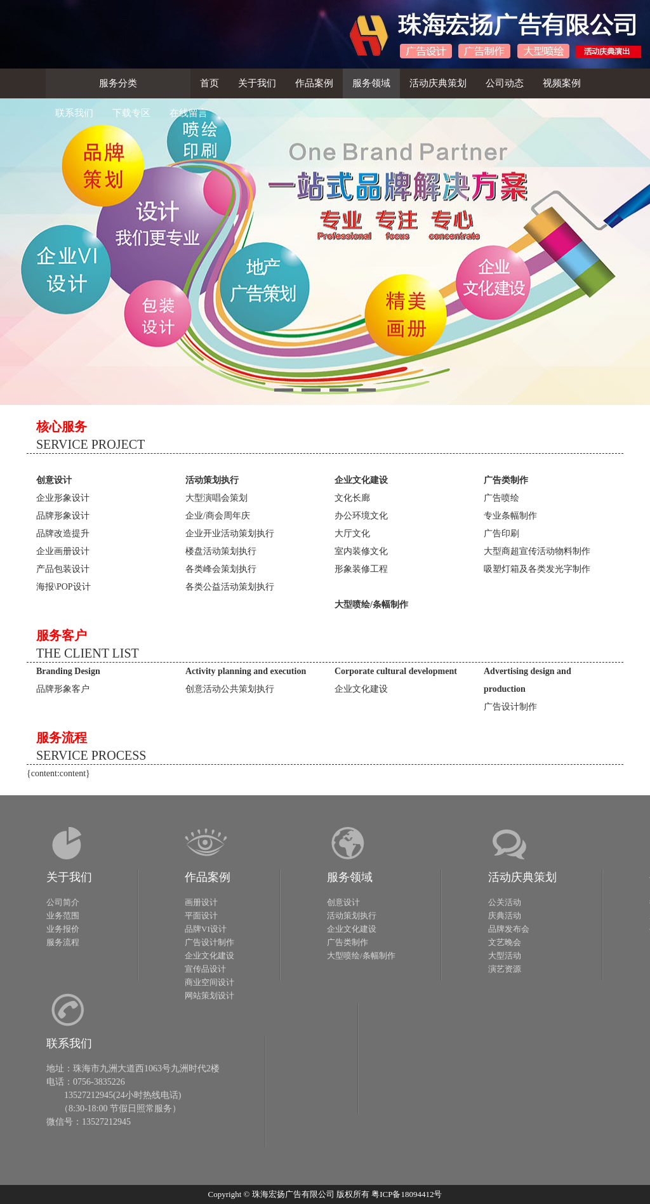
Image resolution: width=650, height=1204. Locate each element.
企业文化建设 (209, 955)
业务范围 (62, 915)
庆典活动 (504, 915)
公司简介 (62, 902)
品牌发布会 (508, 929)
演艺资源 (504, 969)
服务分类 (118, 83)
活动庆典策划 (522, 877)
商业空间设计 (209, 982)
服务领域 (350, 877)
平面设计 (201, 915)
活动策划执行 (351, 915)
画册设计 (201, 902)
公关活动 (504, 902)
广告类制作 (347, 942)
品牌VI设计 (206, 929)
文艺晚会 (504, 942)
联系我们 (69, 1043)
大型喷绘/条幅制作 (361, 955)
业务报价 (62, 929)
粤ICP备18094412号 (406, 1194)
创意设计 (343, 902)
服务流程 (62, 942)
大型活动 (504, 955)
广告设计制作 (209, 942)
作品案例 (207, 877)
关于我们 (69, 877)
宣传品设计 (205, 969)
